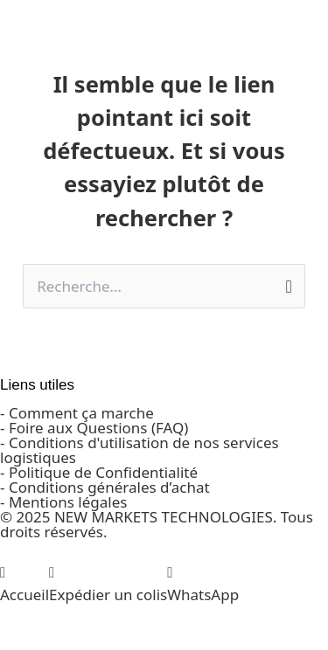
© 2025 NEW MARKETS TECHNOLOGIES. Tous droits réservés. (156, 524)
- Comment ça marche (77, 413)
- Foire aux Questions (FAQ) (94, 428)
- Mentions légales (63, 502)
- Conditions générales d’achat (105, 487)
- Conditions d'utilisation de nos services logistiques (139, 449)
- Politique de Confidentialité (99, 472)
